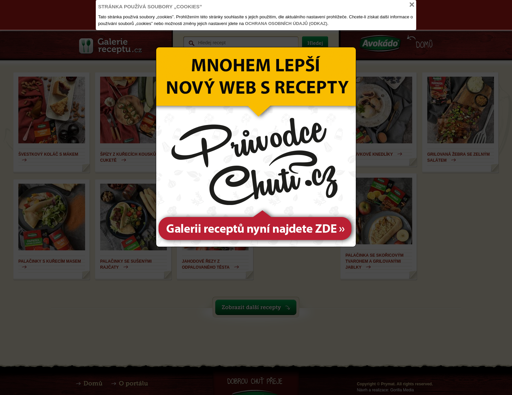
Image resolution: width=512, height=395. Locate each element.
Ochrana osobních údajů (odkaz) (286, 23)
